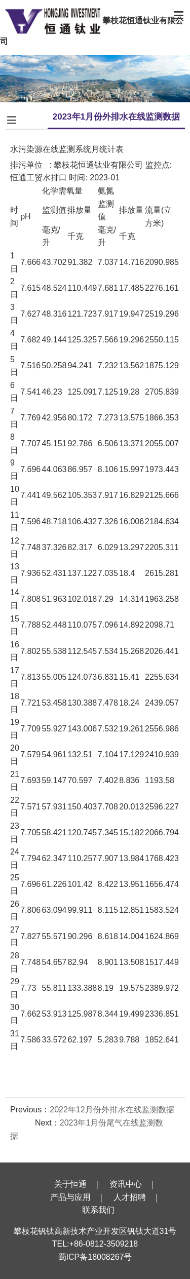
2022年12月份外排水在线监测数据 (112, 1109)
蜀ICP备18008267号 (95, 1257)
